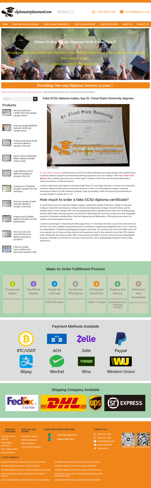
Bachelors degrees (34, 92)
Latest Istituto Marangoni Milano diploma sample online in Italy (25, 158)
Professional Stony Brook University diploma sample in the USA (25, 143)
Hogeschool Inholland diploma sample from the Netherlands (25, 219)
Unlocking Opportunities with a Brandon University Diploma (25, 480)
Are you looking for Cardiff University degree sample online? (25, 113)
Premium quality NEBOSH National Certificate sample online (25, 128)
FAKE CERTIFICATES (109, 24)
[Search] (35, 99)
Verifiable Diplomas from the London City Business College (25, 470)
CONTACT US (143, 24)
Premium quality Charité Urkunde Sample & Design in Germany (24, 204)
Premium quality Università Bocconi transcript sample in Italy (24, 249)
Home (3, 92)
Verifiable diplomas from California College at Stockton (77, 462)
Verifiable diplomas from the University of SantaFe (75, 466)
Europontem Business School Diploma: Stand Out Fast (23, 462)
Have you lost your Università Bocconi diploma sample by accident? (22, 236)
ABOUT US (127, 24)
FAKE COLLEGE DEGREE (85, 24)
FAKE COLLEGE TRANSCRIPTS (57, 24)
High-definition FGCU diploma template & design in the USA (23, 173)
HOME (5, 24)
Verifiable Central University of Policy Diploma (20, 466)
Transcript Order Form (67, 435)
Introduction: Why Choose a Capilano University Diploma (78, 480)
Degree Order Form (65, 439)
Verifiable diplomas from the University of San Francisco (78, 470)
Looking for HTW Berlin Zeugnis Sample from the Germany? (25, 189)
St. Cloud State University (50, 173)
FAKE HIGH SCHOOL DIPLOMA (26, 24)
